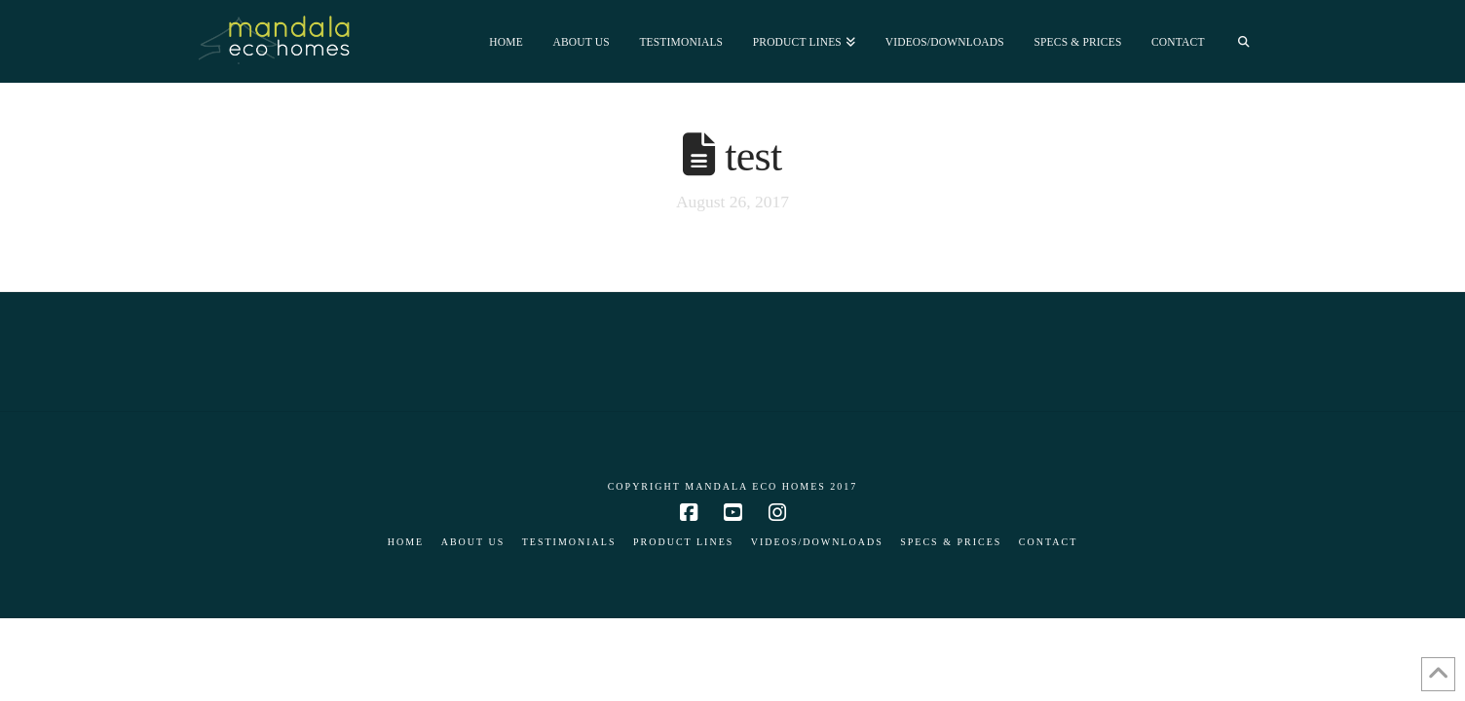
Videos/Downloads (817, 541)
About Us (473, 541)
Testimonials (569, 541)
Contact (1048, 541)
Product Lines (683, 541)
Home (406, 541)
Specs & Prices (950, 541)
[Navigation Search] (1244, 41)
